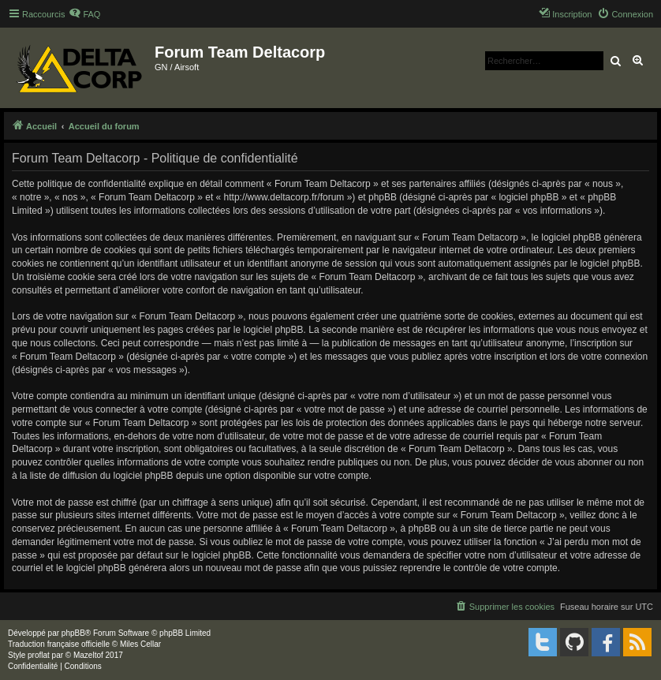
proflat (39, 655)
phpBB (73, 633)
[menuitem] (84, 14)
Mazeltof (88, 655)
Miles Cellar (140, 644)
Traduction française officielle (59, 644)
